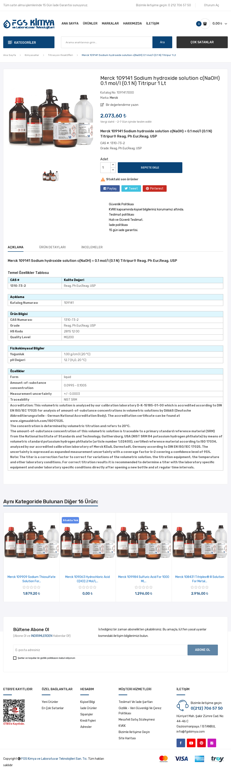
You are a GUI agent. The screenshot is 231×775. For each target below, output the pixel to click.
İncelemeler (92, 247)
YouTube (191, 743)
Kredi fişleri (88, 721)
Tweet (133, 188)
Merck (114, 98)
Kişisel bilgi (87, 702)
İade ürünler (88, 708)
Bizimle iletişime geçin (134, 732)
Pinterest (156, 188)
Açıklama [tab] (15, 247)
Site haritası (127, 738)
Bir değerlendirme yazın (121, 105)
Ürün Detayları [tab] (52, 247)
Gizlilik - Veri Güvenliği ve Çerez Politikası (140, 710)
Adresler (86, 727)
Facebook (181, 743)
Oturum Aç (211, 5)
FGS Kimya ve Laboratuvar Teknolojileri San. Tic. (54, 759)
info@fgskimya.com (191, 731)
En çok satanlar (53, 708)
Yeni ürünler (50, 702)
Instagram (212, 743)
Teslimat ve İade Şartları (136, 702)
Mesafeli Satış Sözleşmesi (137, 719)
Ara (162, 42)
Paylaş (111, 188)
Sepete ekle (150, 167)
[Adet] (105, 167)
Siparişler (86, 714)
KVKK (122, 726)
